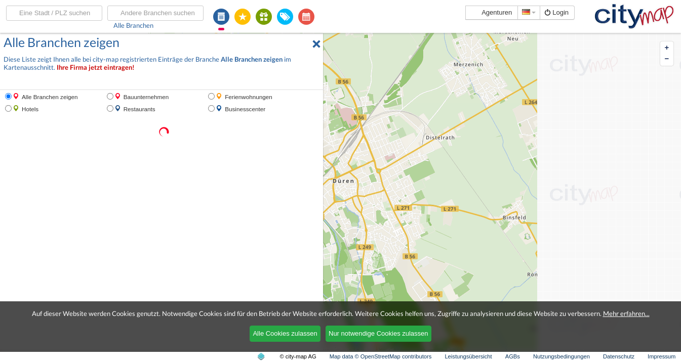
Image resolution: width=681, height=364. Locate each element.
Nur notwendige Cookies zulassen (378, 333)
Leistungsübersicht (468, 356)
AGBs (512, 356)
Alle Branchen (133, 25)
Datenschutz (618, 356)
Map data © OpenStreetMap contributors (381, 356)
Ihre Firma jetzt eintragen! (96, 67)
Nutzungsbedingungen (561, 356)
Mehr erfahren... (626, 313)
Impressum (661, 356)
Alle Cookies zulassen (285, 333)
